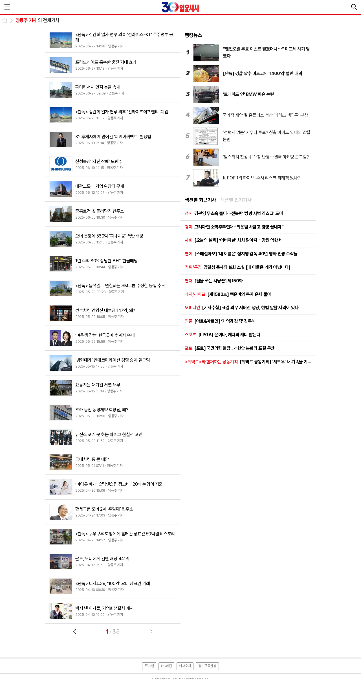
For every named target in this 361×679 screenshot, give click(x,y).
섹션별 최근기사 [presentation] (200, 200)
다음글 (151, 631)
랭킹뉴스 (193, 35)
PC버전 (166, 666)
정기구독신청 (207, 666)
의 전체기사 (37, 20)
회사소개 (185, 666)
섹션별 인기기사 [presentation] (236, 200)
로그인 (149, 666)
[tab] (200, 200)
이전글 (75, 631)
